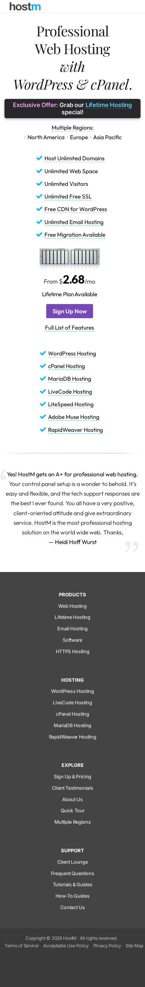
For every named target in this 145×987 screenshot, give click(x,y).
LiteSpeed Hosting (71, 404)
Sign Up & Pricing (72, 776)
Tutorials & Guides (72, 884)
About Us (72, 799)
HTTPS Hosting (72, 651)
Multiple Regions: (73, 127)
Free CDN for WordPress (75, 209)
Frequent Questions (72, 873)
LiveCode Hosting (70, 391)
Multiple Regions (72, 822)
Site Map (134, 946)
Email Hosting (72, 629)
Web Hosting (72, 606)
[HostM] (25, 6)
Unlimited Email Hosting (74, 222)
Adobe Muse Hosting (73, 416)
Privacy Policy (107, 946)
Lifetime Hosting (109, 105)
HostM (70, 938)
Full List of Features (69, 327)
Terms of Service (22, 946)
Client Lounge (72, 862)
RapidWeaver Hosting (75, 429)
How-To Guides (72, 896)
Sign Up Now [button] (70, 311)
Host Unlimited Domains (74, 158)
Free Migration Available (74, 234)
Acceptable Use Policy (65, 946)
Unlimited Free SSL (68, 196)
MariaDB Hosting (69, 378)
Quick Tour (72, 810)
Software (72, 640)
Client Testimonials (72, 788)
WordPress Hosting (72, 353)
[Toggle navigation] (131, 6)
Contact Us (72, 907)
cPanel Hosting (66, 366)
